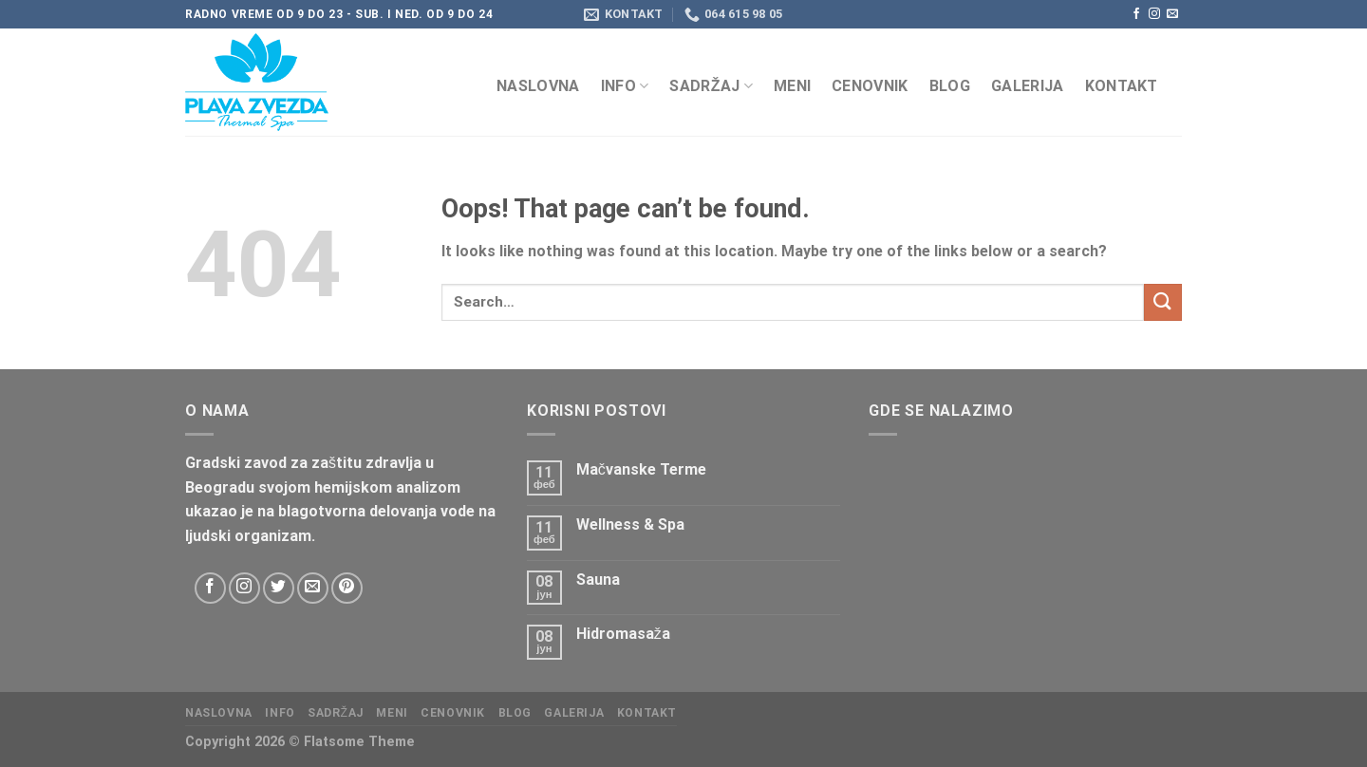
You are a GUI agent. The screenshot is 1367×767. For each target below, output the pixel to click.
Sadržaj (711, 86)
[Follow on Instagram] (1154, 14)
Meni (792, 86)
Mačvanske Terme (641, 469)
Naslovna (538, 86)
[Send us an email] (1172, 14)
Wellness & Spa (630, 524)
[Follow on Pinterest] (347, 588)
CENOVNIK (870, 86)
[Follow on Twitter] (278, 588)
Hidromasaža (623, 634)
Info (625, 86)
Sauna (598, 580)
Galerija (1027, 86)
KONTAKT (1121, 86)
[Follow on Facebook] (1136, 14)
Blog (949, 86)
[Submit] (1163, 302)
